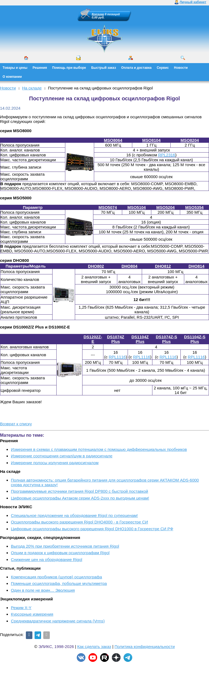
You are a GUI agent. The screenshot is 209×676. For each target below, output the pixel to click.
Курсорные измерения (32, 614)
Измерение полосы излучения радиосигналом (55, 462)
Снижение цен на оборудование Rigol (46, 559)
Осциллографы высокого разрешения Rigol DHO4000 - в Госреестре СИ (79, 522)
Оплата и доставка (136, 68)
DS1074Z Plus (115, 339)
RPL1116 (117, 357)
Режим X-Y (21, 607)
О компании (12, 77)
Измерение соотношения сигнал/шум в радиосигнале (61, 456)
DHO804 (129, 266)
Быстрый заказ (103, 68)
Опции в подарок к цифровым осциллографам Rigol (60, 552)
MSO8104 (151, 140)
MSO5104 (136, 207)
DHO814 (196, 266)
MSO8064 (113, 140)
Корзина (98, 14)
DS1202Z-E (93, 339)
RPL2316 (166, 155)
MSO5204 (165, 207)
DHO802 (96, 266)
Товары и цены (15, 68)
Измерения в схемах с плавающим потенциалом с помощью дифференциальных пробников (99, 449)
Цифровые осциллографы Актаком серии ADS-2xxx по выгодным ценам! (80, 498)
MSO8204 (189, 140)
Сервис (163, 68)
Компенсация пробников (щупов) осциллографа (56, 577)
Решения (40, 68)
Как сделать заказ (94, 646)
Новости (181, 68)
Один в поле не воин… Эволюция (43, 590)
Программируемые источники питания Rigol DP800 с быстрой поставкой (79, 491)
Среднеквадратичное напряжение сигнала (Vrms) (58, 621)
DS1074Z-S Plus (166, 339)
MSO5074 (108, 207)
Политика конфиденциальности (145, 646)
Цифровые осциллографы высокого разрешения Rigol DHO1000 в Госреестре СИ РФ (92, 528)
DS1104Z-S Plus (194, 339)
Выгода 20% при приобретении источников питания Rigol (65, 546)
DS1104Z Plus (140, 339)
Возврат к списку (16, 423)
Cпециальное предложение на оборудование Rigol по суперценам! (74, 515)
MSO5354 (194, 207)
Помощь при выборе (69, 68)
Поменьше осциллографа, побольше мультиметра (59, 583)
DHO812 (163, 266)
